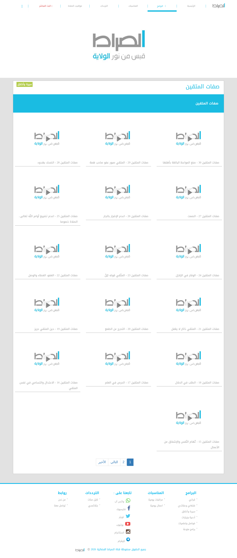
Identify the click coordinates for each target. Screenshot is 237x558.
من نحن (62, 499)
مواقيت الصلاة (75, 6)
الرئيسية (191, 6)
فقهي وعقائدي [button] (186, 505)
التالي (114, 462)
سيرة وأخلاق (24, 84)
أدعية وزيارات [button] (188, 517)
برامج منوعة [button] (189, 529)
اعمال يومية (156, 505)
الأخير (102, 462)
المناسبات (133, 6)
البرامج (162, 6)
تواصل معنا (60, 505)
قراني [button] (192, 499)
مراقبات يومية (155, 499)
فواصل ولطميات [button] (186, 523)
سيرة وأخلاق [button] (188, 511)
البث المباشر (45, 6)
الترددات (104, 6)
